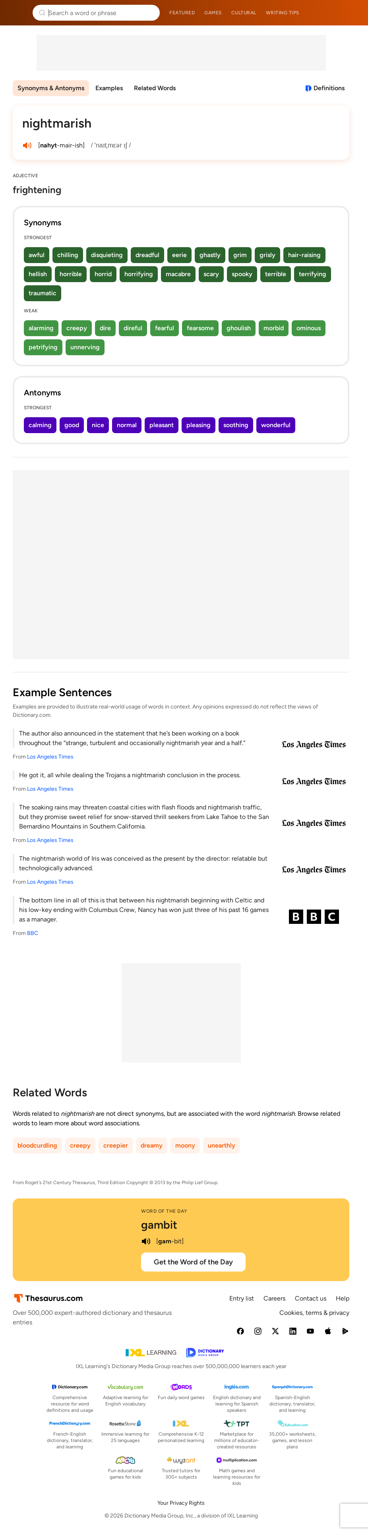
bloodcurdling (37, 1145)
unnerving (85, 347)
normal (127, 425)
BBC (32, 933)
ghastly (210, 255)
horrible (71, 274)
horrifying (138, 274)
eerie (179, 255)
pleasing (198, 425)
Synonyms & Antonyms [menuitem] (50, 88)
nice (98, 425)
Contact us (310, 1298)
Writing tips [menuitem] (282, 12)
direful (133, 328)
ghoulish (239, 328)
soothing (235, 425)
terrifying (312, 274)
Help (342, 1298)
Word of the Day (164, 1211)
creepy (76, 328)
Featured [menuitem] (182, 12)
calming (40, 425)
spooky (242, 274)
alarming (41, 328)
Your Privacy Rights (181, 1503)
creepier (115, 1145)
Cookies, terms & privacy (314, 1312)
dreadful (147, 255)
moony (185, 1145)
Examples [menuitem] (109, 88)
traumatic (42, 293)
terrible (275, 274)
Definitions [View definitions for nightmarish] (329, 88)
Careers (274, 1298)
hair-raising (304, 255)
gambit (159, 1224)
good (71, 425)
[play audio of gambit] (146, 1241)
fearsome (200, 328)
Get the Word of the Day (193, 1262)
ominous (308, 328)
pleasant (161, 425)
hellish (38, 274)
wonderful (276, 425)
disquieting (107, 255)
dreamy (152, 1145)
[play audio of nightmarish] (27, 145)
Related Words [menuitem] (155, 88)
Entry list (241, 1298)
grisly (267, 255)
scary (211, 274)
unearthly (221, 1145)
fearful (164, 328)
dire (105, 328)
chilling (67, 255)
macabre (178, 274)
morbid (273, 328)
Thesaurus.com (18, 12)
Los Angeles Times (50, 756)
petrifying (43, 347)
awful (37, 255)
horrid (103, 274)
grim (240, 255)
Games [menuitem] (213, 12)
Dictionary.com (350, 12)
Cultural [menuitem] (243, 12)
